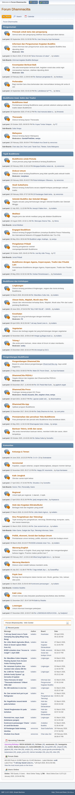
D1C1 (47, 350)
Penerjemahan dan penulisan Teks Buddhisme (33, 417)
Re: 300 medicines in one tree (15, 688)
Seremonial (17, 463)
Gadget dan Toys (28, 530)
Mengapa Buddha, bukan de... (43, 166)
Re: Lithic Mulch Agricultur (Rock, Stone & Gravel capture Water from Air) (17, 644)
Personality (25, 487)
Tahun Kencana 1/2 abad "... (41, 56)
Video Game (16, 530)
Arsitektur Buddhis (18, 588)
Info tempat (38, 350)
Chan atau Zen (17, 147)
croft (55, 760)
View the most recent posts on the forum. (18, 765)
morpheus (25, 176)
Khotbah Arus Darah (40, 142)
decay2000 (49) (50, 747)
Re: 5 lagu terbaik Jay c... (39, 570)
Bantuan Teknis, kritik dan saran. (27, 429)
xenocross (53, 142)
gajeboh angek (61, 385)
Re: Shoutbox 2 (35, 483)
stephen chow (44, 395)
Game (32, 487)
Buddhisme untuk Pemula (24, 159)
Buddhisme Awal (20, 102)
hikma (58, 91)
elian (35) (56, 752)
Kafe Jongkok (18, 476)
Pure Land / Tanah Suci (32, 147)
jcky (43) (49, 752)
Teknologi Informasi (41, 530)
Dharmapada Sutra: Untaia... (40, 424)
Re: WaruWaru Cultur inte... (41, 295)
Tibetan (43, 147)
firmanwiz (60, 112)
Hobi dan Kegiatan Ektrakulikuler (27, 505)
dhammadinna (56, 399)
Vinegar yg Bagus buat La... (44, 336)
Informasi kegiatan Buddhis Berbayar (25, 60)
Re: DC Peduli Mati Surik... (43, 385)
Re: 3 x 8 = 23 (35, 458)
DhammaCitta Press (21, 389)
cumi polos (60, 411)
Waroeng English (20, 548)
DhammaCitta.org (50, 364)
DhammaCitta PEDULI (22, 375)
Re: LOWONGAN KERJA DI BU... (46, 613)
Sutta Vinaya (16, 128)
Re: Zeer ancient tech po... (40, 526)
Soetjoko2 (63, 613)
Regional (16, 492)
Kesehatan (17, 314)
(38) (52, 744)
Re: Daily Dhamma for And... (44, 411)
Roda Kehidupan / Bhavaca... (43, 180)
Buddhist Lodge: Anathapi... (39, 239)
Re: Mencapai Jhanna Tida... (42, 221)
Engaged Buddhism (21, 230)
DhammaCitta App (20, 404)
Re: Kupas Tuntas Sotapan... (43, 124)
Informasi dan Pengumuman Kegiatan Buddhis (33, 44)
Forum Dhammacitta (16, 9)
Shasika (43, 600)
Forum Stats (11, 756)
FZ (56, 124)
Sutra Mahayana (53, 147)
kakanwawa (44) (10, 752)
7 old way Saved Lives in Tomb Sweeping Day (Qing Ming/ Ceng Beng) (16, 636)
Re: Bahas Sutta (38, 438)
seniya (37, 138)
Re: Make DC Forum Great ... (40, 371)
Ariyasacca (55, 500)
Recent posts (12, 628)
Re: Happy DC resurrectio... (44, 470)
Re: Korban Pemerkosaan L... (40, 274)
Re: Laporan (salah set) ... (39, 399)
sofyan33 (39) (62, 747)
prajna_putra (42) (23, 752)
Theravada (17, 117)
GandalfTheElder (28, 138)
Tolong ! (16, 340)
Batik (36, 600)
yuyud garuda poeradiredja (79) (53, 749)
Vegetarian (17, 328)
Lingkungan (17, 286)
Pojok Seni (17, 574)
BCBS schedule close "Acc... (41, 543)
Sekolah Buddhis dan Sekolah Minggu (29, 199)
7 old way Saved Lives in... (39, 323)
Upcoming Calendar (15, 740)
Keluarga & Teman (20, 452)
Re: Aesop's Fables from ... (39, 208)
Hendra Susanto (28, 395)
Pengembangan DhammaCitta (26, 361)
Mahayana (17, 133)
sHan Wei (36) (19, 749)
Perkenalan (17, 81)
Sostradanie (57, 274)
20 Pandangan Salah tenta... (43, 194)
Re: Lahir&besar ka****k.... (44, 91)
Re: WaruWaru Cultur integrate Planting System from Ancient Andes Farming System (15, 660)
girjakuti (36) (8, 749)
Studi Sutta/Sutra (20, 185)
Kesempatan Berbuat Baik (24, 65)
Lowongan (17, 606)
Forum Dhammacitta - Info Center (19, 623)
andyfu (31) (29, 749)
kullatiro (56, 56)
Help (53, 792)
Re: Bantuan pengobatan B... (43, 77)
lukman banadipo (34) (37, 752)
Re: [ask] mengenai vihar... (39, 500)
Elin (22, 52)
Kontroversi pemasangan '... (41, 584)
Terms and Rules (61, 792)
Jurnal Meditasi (17, 225)
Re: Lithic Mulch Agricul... (40, 512)
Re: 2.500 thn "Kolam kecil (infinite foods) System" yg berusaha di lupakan (14, 674)
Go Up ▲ (71, 792)
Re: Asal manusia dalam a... (44, 112)
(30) (18, 747)
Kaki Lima (16, 593)
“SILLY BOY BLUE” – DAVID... (41, 309)
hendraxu (59, 77)
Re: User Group (40, 39)
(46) (27, 744)
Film (19, 487)
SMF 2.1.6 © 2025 (7, 792)
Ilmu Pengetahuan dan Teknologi (27, 517)
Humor (14, 487)
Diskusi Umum (19, 171)
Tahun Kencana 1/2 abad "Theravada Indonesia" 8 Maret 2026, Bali (15, 682)
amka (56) (37, 749)
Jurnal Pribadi (17, 257)
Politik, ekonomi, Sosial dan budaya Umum (32, 536)
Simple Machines (19, 792)
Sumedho (50, 438)
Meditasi (16, 214)
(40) (40, 744)
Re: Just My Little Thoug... (42, 253)
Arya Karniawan (53, 39)
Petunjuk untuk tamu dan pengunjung (29, 32)
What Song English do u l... (42, 557)
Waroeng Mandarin (21, 562)
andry (23, 346)
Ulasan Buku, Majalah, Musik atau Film (30, 300)
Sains (51, 530)
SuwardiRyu (54, 570)
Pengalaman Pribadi (21, 244)
